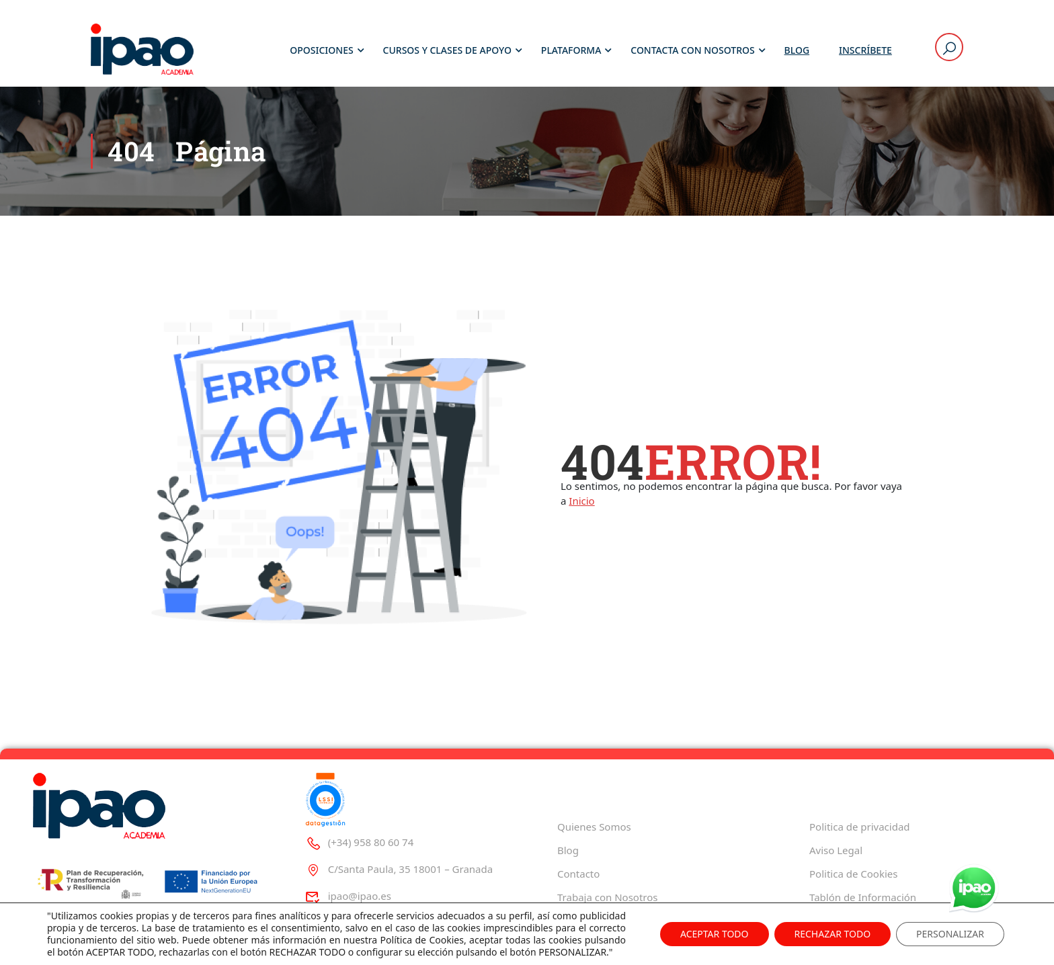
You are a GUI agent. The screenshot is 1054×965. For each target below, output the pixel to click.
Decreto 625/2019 (851, 920)
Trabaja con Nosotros (607, 897)
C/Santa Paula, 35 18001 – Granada (399, 869)
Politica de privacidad (859, 826)
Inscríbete (865, 50)
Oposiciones (321, 50)
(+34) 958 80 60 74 (359, 842)
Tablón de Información (862, 897)
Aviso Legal (835, 850)
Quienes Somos (594, 826)
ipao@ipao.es (348, 896)
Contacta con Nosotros (692, 50)
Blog (797, 50)
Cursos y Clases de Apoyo (447, 50)
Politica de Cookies (853, 873)
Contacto (578, 873)
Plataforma (571, 50)
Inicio (581, 500)
